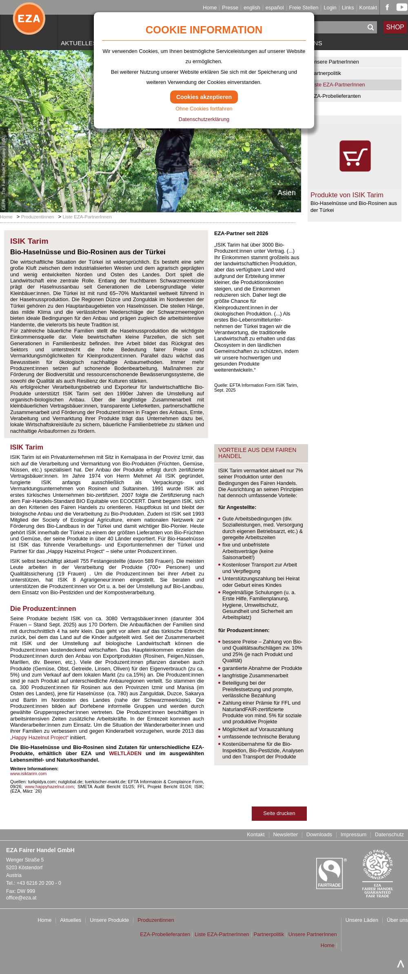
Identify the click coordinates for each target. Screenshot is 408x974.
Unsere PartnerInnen (334, 62)
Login (330, 8)
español (275, 8)
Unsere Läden (362, 920)
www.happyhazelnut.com (49, 786)
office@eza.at (21, 898)
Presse (230, 8)
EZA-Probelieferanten (335, 96)
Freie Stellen (304, 8)
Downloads (319, 834)
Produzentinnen (37, 216)
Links (348, 8)
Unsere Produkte (109, 920)
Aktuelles (79, 43)
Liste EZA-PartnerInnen (337, 85)
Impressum (353, 834)
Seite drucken (279, 813)
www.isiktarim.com (28, 773)
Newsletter (285, 834)
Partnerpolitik (325, 73)
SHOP (395, 27)
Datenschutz (389, 834)
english (252, 8)
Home (210, 8)
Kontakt (368, 8)
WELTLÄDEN (125, 753)
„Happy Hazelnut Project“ (39, 737)
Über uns (397, 920)
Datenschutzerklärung (204, 119)
